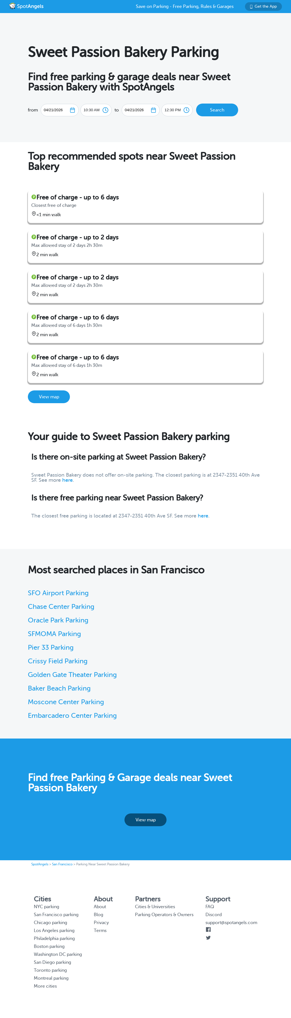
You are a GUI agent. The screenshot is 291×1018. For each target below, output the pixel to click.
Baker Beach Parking (59, 688)
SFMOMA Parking (54, 634)
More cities (45, 986)
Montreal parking (51, 978)
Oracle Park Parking (58, 620)
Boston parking (49, 946)
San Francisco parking (56, 914)
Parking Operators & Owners (164, 914)
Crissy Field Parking (58, 661)
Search (217, 110)
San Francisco (62, 864)
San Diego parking (52, 962)
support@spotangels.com (231, 922)
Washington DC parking (58, 954)
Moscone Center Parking (66, 702)
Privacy (101, 922)
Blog (98, 914)
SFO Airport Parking (58, 593)
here (67, 480)
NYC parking (46, 906)
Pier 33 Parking (51, 647)
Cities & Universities (155, 906)
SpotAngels (39, 864)
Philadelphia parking (54, 938)
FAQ (209, 906)
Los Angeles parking (54, 930)
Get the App (263, 6)
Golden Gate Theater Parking (72, 675)
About (100, 906)
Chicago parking (50, 922)
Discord (213, 914)
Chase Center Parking (61, 607)
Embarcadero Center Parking (72, 716)
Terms (100, 930)
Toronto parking (50, 970)
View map (49, 396)
